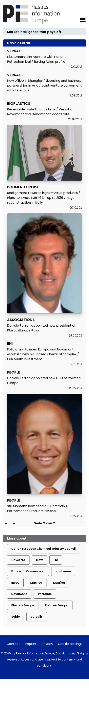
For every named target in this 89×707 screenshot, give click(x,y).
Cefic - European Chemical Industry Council (43, 549)
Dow (39, 560)
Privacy (47, 643)
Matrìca (59, 583)
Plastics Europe (22, 605)
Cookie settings (70, 643)
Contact (13, 643)
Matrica (36, 583)
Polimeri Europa (56, 605)
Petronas (45, 594)
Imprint (31, 643)
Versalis (37, 617)
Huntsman (63, 571)
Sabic (15, 617)
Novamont (19, 594)
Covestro (18, 560)
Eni (56, 560)
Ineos (15, 583)
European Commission (28, 571)
